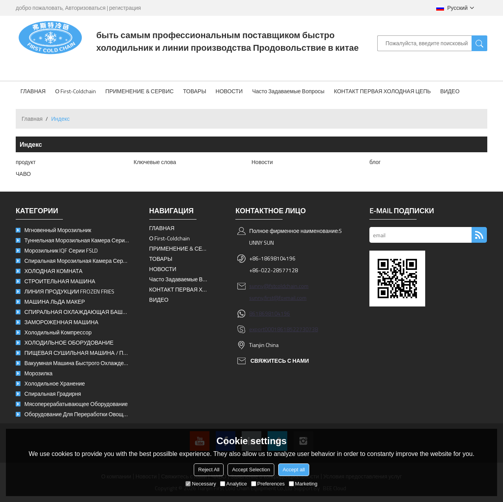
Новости (262, 162)
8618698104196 (269, 313)
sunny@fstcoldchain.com (278, 286)
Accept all (294, 469)
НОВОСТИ (229, 91)
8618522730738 (297, 329)
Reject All (208, 469)
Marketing (303, 484)
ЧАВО (23, 174)
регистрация (125, 8)
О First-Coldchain (75, 91)
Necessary (200, 484)
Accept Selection (251, 469)
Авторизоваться (85, 8)
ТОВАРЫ (194, 91)
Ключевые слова (155, 162)
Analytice (233, 484)
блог (375, 162)
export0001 (263, 329)
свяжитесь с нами (279, 360)
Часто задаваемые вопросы (288, 91)
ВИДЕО (449, 91)
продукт (26, 162)
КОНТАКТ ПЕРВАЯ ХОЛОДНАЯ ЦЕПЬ (382, 91)
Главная (32, 118)
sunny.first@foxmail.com (278, 297)
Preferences (268, 484)
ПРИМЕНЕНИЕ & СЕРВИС (139, 91)
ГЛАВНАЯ (33, 91)
